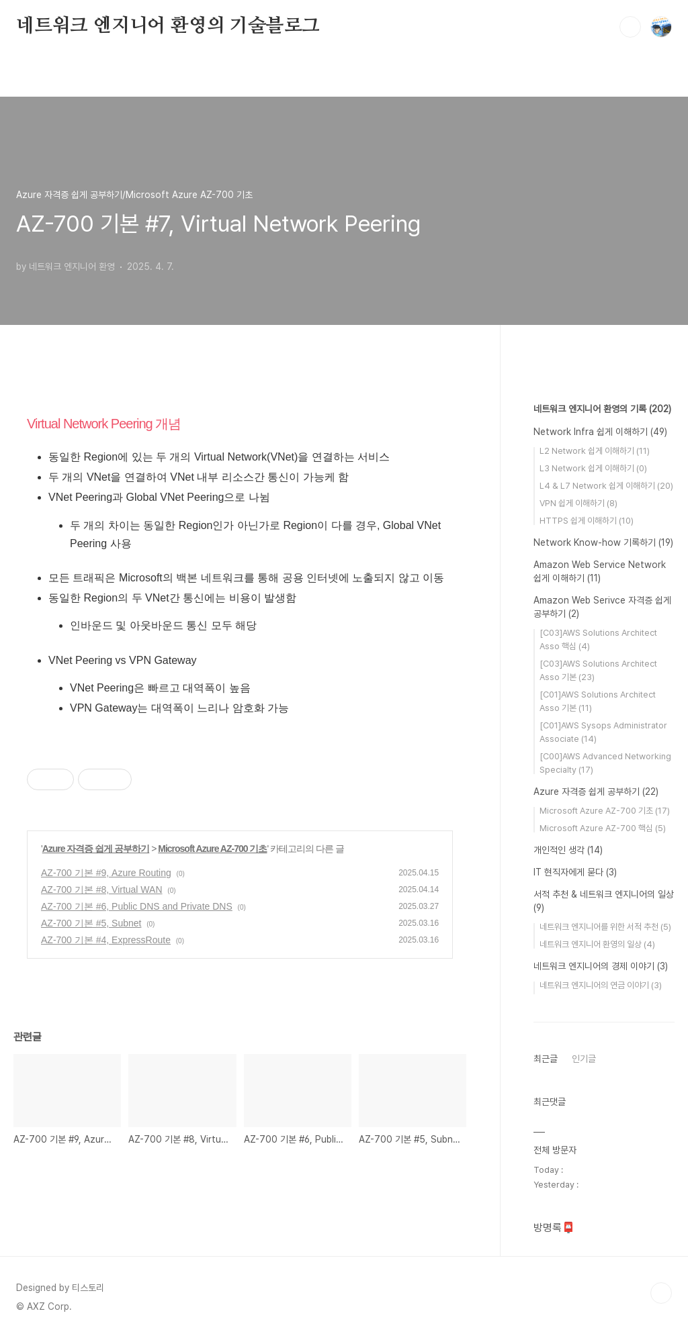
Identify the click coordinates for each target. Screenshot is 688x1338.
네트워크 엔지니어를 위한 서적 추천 (605, 927)
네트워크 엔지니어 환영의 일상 (597, 944)
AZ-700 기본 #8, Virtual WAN (102, 889)
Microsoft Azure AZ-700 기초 (212, 848)
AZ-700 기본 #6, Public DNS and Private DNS (136, 906)
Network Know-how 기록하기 (603, 542)
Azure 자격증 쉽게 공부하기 (96, 848)
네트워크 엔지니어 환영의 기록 (602, 408)
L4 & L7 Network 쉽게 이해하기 (606, 486)
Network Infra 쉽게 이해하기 (600, 431)
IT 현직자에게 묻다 (575, 872)
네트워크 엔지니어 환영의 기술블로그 (168, 26)
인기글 (584, 1058)
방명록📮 (554, 1227)
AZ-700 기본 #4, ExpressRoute (106, 940)
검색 (630, 27)
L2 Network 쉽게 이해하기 (595, 451)
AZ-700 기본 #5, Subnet (91, 923)
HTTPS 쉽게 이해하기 (587, 521)
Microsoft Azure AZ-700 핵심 (603, 828)
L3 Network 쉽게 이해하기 (593, 468)
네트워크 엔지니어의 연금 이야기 (601, 985)
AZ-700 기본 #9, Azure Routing (106, 872)
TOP (661, 1293)
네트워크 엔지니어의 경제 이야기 (600, 966)
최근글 (545, 1058)
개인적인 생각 (568, 850)
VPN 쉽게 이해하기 (578, 503)
